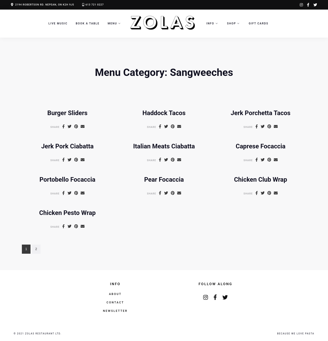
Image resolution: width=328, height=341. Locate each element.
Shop (231, 23)
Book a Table (88, 23)
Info (210, 23)
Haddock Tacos (163, 113)
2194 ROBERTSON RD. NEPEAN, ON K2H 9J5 (44, 4)
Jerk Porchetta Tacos (260, 113)
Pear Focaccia (164, 179)
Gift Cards (258, 23)
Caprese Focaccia (261, 146)
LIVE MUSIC (58, 23)
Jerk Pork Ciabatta (67, 146)
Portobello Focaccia (67, 179)
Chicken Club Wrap (260, 179)
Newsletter (115, 311)
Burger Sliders (67, 113)
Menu (112, 23)
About (115, 294)
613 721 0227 (94, 4)
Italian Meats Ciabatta (164, 146)
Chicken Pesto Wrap (67, 213)
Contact (115, 302)
